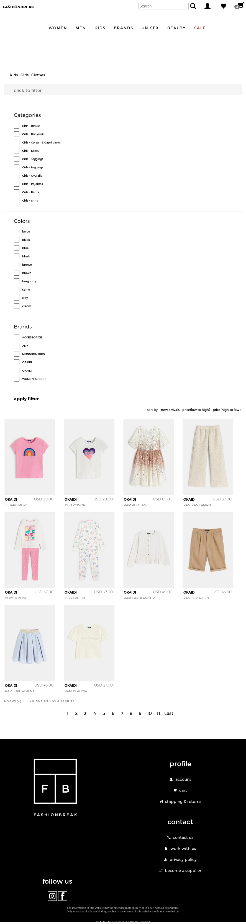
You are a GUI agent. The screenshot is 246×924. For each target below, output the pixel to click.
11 (158, 713)
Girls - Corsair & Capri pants (41, 142)
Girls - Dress (30, 150)
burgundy (29, 281)
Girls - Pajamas (32, 184)
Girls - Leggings (32, 167)
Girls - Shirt (30, 200)
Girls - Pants (30, 192)
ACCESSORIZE (32, 337)
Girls (24, 75)
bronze (27, 264)
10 (149, 713)
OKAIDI (27, 370)
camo (26, 289)
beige (26, 231)
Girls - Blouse (31, 125)
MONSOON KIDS (33, 354)
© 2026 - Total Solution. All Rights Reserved (123, 921)
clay (25, 297)
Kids (14, 75)
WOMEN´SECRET (34, 378)
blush (26, 256)
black (26, 239)
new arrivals (170, 409)
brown (26, 273)
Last (168, 713)
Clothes (38, 75)
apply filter (26, 398)
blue (25, 248)
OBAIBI (27, 362)
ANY (25, 345)
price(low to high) (196, 409)
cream (26, 306)
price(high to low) (226, 409)
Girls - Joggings (32, 159)
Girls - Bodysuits (33, 134)
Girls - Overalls (32, 175)
